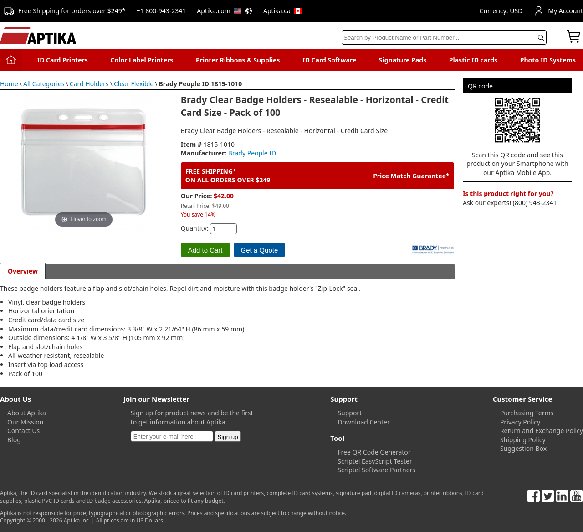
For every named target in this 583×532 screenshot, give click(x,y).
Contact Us (23, 430)
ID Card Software (329, 60)
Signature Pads (402, 60)
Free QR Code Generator (374, 452)
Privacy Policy (520, 422)
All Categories (44, 83)
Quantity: (195, 228)
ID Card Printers (62, 60)
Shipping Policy (523, 439)
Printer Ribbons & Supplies (238, 60)
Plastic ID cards (473, 60)
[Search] (444, 37)
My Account (558, 10)
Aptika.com (224, 10)
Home (9, 83)
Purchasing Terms (526, 412)
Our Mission (25, 422)
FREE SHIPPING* (210, 171)
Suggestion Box (523, 448)
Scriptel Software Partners (376, 469)
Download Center (363, 422)
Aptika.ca (282, 10)
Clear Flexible (133, 83)
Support (350, 412)
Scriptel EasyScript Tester (375, 461)
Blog (14, 439)
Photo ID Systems (548, 60)
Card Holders (89, 83)
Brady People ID (252, 153)
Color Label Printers (142, 60)
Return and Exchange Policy (541, 430)
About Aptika (26, 412)
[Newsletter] (172, 436)
